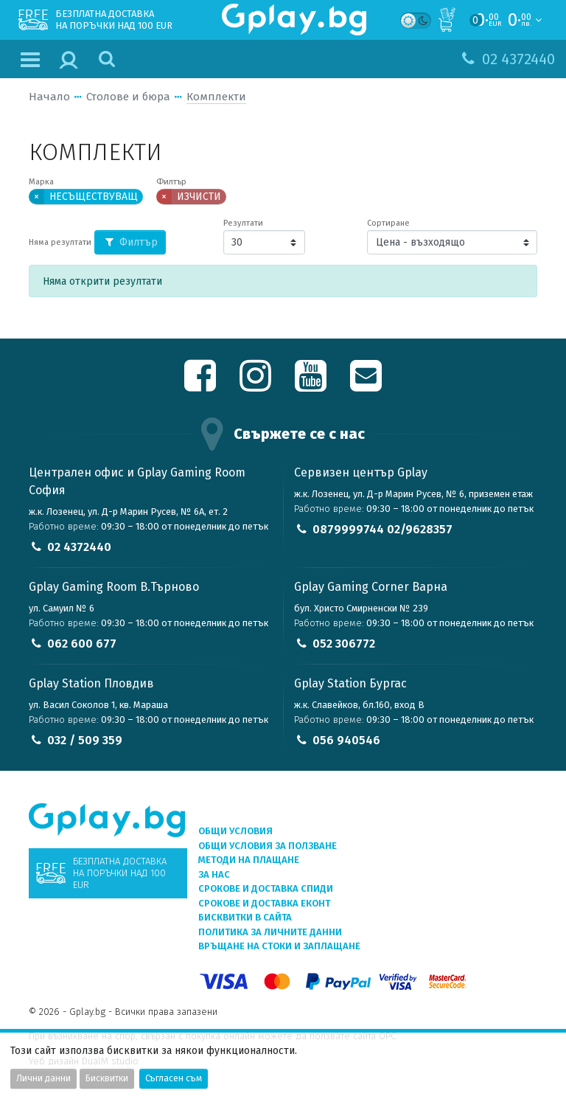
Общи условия (235, 830)
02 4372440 (79, 547)
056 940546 (346, 740)
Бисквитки (106, 1078)
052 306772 (343, 644)
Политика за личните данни (270, 931)
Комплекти (216, 96)
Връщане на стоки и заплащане (279, 945)
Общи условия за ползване (267, 845)
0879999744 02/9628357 (382, 529)
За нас (214, 874)
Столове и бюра (128, 96)
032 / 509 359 (84, 740)
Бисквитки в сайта (245, 917)
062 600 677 (81, 644)
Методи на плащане (248, 859)
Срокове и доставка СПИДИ (265, 888)
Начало (49, 96)
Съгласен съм (173, 1078)
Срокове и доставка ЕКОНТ (264, 903)
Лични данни (43, 1078)
